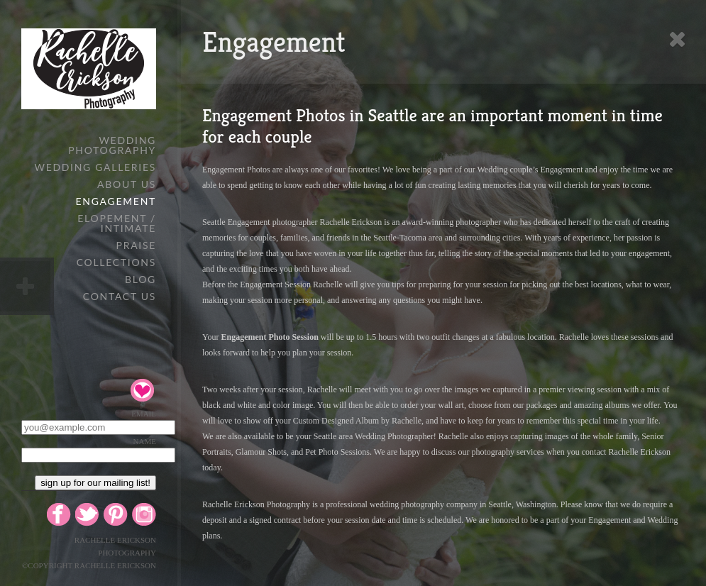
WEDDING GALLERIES (95, 167)
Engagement (116, 201)
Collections (116, 262)
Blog (140, 279)
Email (143, 413)
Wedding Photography (112, 145)
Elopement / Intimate (116, 223)
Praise (136, 245)
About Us (126, 184)
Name (144, 441)
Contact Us (119, 296)
